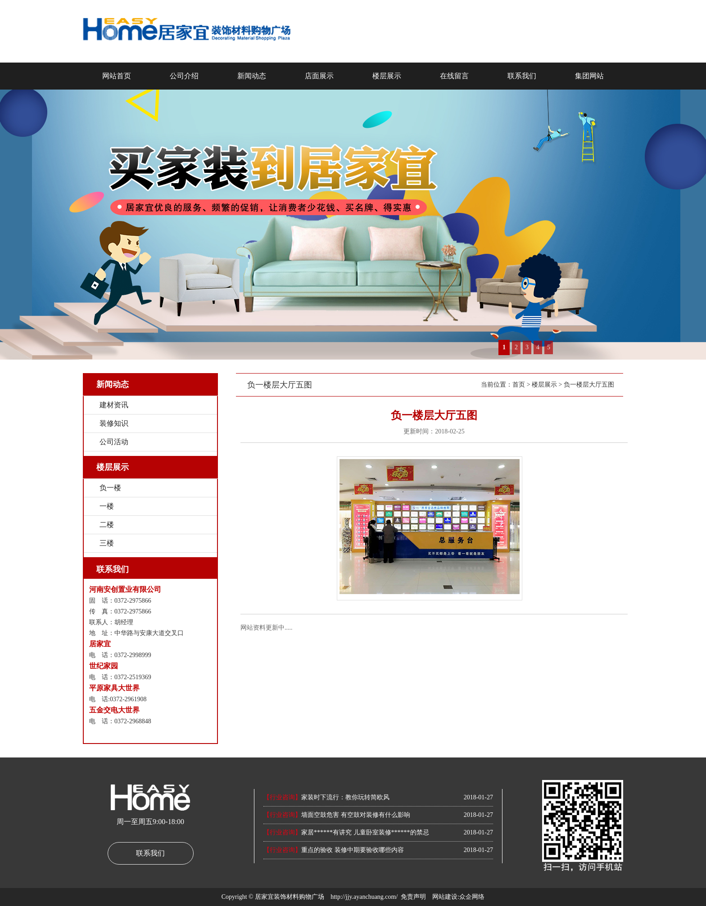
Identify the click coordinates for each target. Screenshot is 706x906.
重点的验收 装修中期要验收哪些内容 (333, 850)
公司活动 (114, 442)
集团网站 (589, 76)
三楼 (107, 543)
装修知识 (114, 423)
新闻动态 (251, 76)
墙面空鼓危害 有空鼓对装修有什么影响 (336, 814)
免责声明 (413, 896)
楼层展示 (386, 76)
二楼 (107, 524)
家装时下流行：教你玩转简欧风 (326, 797)
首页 (518, 384)
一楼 (107, 506)
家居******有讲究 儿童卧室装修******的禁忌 (346, 832)
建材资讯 (114, 405)
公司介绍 (184, 76)
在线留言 (454, 76)
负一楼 (110, 487)
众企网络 (471, 896)
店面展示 (319, 76)
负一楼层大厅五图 (589, 384)
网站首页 (116, 76)
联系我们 (521, 76)
